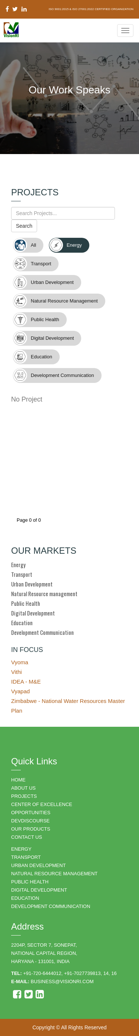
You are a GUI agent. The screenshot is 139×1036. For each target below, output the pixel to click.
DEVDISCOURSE (30, 821)
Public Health (25, 603)
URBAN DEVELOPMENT (38, 865)
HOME (18, 780)
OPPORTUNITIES (30, 812)
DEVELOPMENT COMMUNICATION (50, 906)
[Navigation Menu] (125, 30)
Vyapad (20, 691)
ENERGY (21, 849)
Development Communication (42, 632)
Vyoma (19, 662)
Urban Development (32, 584)
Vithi (16, 672)
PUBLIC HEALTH (30, 882)
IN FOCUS (27, 649)
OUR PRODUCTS (30, 829)
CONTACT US (26, 837)
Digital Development (33, 613)
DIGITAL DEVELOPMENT (39, 890)
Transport (21, 574)
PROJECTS (24, 796)
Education (22, 622)
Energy (18, 564)
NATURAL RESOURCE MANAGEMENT (54, 873)
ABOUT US (23, 788)
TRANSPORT (26, 857)
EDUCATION (25, 898)
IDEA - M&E (26, 681)
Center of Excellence (41, 804)
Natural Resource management (44, 593)
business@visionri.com (62, 981)
